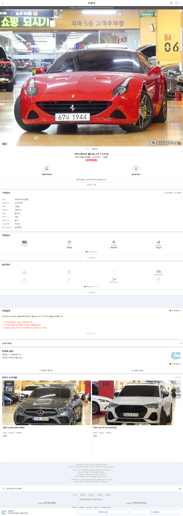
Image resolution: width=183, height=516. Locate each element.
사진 (87, 149)
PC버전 (108, 495)
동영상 (95, 149)
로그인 (75, 495)
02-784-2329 (50, 503)
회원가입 (83, 495)
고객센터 (74, 507)
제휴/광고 (82, 507)
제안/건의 (89, 507)
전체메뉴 (100, 495)
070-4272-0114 (139, 503)
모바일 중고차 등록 (14, 488)
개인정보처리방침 (106, 507)
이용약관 (96, 507)
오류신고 (91, 495)
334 (19, 354)
